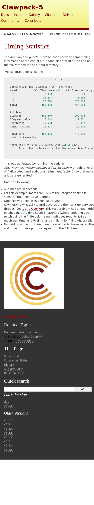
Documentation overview (21, 332)
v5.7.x (8, 445)
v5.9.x (8, 405)
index (87, 33)
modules (76, 33)
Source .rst (11, 356)
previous (54, 33)
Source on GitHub (16, 360)
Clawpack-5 (22, 7)
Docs (5, 15)
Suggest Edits (13, 369)
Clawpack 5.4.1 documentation (23, 33)
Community (10, 21)
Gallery (34, 15)
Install (18, 15)
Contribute (33, 21)
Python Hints (25, 340)
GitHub (67, 15)
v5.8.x (8, 449)
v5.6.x (8, 441)
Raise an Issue (14, 373)
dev (6, 401)
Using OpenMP (32, 336)
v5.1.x (8, 420)
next (65, 33)
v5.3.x (8, 428)
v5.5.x (8, 437)
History (9, 364)
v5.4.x (8, 432)
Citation (51, 15)
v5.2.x (8, 424)
